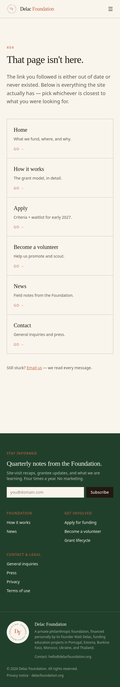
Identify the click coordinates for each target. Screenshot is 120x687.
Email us (34, 367)
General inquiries (22, 563)
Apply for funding (80, 522)
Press (11, 572)
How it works (18, 522)
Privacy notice (17, 675)
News (12, 531)
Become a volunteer (82, 531)
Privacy (13, 581)
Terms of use (18, 590)
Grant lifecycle (77, 540)
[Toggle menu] (110, 9)
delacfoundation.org (48, 675)
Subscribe (100, 492)
